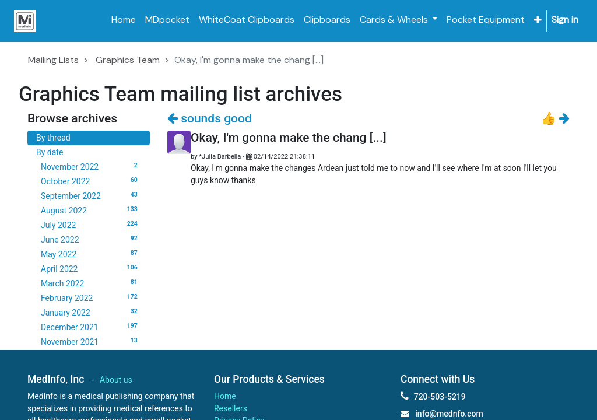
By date (49, 152)
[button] (537, 20)
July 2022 (91, 224)
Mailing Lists (53, 60)
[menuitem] (124, 19)
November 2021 (91, 341)
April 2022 (91, 268)
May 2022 (91, 254)
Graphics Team (128, 60)
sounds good (209, 118)
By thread (53, 137)
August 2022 (91, 210)
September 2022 (91, 195)
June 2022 (91, 239)
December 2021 (91, 326)
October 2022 (91, 181)
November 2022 (91, 166)
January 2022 (91, 312)
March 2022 (91, 283)
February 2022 (91, 297)
